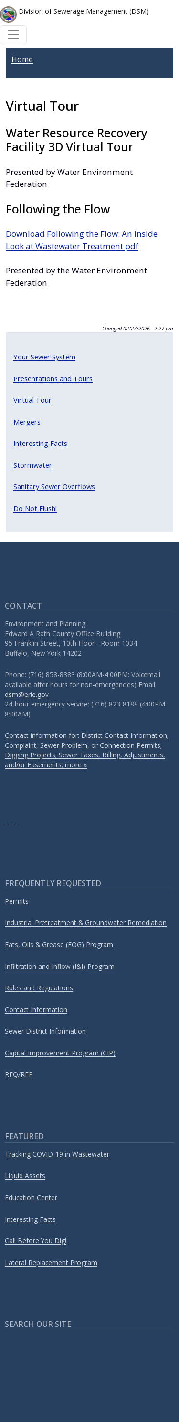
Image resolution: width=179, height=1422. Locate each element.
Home (22, 59)
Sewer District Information (45, 1030)
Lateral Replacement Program (51, 1262)
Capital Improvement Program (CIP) (60, 1052)
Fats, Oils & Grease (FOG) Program (59, 944)
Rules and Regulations (39, 987)
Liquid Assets (25, 1175)
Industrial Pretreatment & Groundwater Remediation (86, 922)
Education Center (31, 1197)
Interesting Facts (40, 443)
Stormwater (32, 465)
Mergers (27, 421)
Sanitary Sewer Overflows (54, 486)
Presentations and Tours (53, 378)
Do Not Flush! (35, 508)
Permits (17, 901)
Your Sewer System (44, 356)
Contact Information (36, 1009)
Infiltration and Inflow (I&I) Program (60, 966)
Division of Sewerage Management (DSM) (74, 14)
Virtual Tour (32, 400)
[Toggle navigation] (13, 34)
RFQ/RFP (19, 1074)
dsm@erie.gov (27, 694)
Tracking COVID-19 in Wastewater (57, 1154)
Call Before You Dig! (35, 1240)
